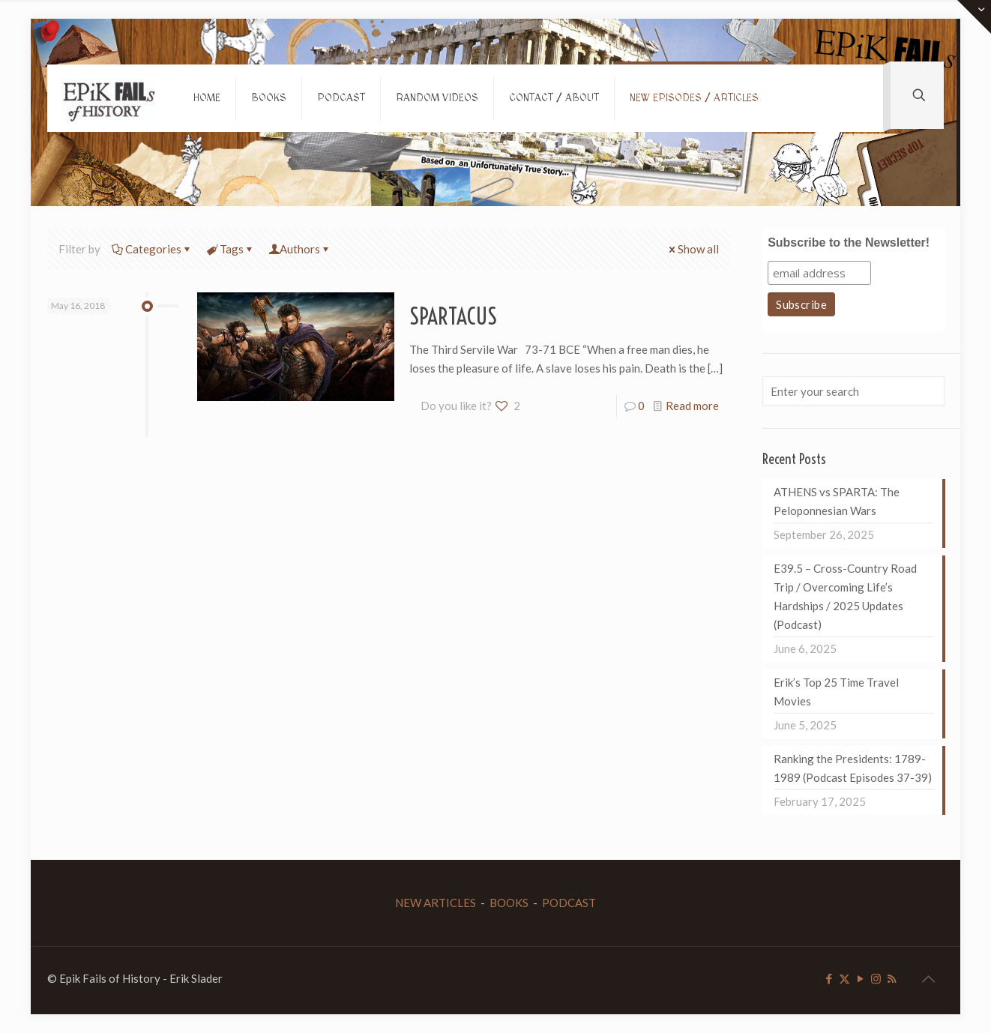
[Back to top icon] (928, 978)
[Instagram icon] (876, 978)
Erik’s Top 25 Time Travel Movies (836, 691)
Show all (692, 249)
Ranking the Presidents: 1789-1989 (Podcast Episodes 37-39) (853, 768)
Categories (152, 249)
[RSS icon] (891, 978)
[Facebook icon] (828, 978)
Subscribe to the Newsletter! (849, 242)
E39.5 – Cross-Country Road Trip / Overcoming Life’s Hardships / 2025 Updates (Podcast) (845, 596)
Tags (230, 249)
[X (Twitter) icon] (844, 978)
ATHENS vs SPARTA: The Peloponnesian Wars (837, 501)
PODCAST (569, 902)
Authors (299, 249)
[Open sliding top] (974, 17)
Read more (692, 405)
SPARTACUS (453, 316)
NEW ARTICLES (435, 902)
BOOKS (509, 902)
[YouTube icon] (860, 978)
